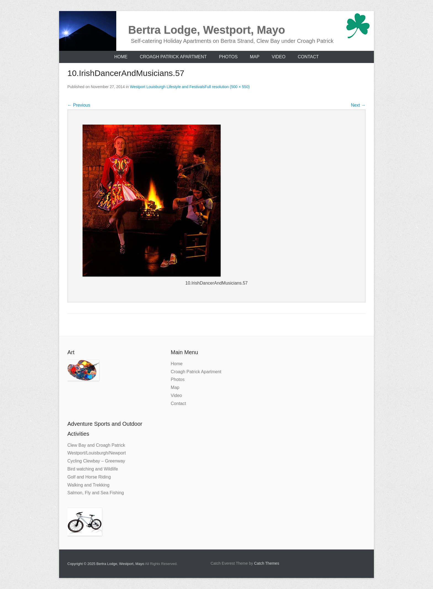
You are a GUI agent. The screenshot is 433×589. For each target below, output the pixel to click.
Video (279, 56)
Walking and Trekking (88, 485)
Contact (308, 56)
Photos (228, 56)
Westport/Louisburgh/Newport (96, 453)
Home (121, 56)
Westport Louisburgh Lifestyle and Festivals (167, 87)
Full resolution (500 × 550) (227, 87)
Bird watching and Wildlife (92, 469)
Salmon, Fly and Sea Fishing (95, 492)
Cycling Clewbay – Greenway (96, 461)
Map (255, 56)
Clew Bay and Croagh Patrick (96, 445)
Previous (78, 105)
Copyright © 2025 (81, 564)
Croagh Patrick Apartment (173, 56)
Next (358, 105)
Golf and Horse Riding (89, 477)
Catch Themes (266, 563)
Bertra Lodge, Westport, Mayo (206, 30)
